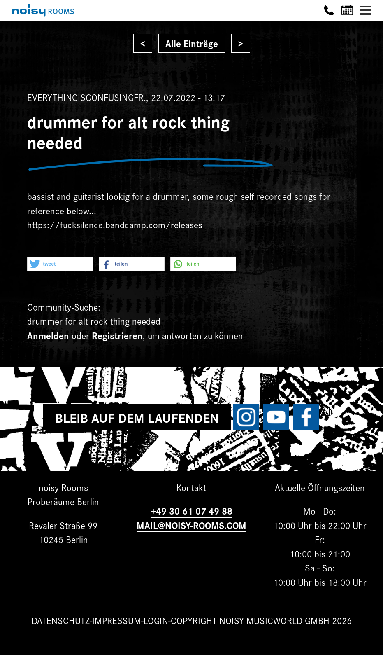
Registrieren (117, 335)
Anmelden (48, 335)
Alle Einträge (191, 43)
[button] (60, 264)
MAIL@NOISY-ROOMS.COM (191, 525)
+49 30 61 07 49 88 (191, 510)
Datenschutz (61, 620)
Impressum (116, 620)
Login (156, 620)
